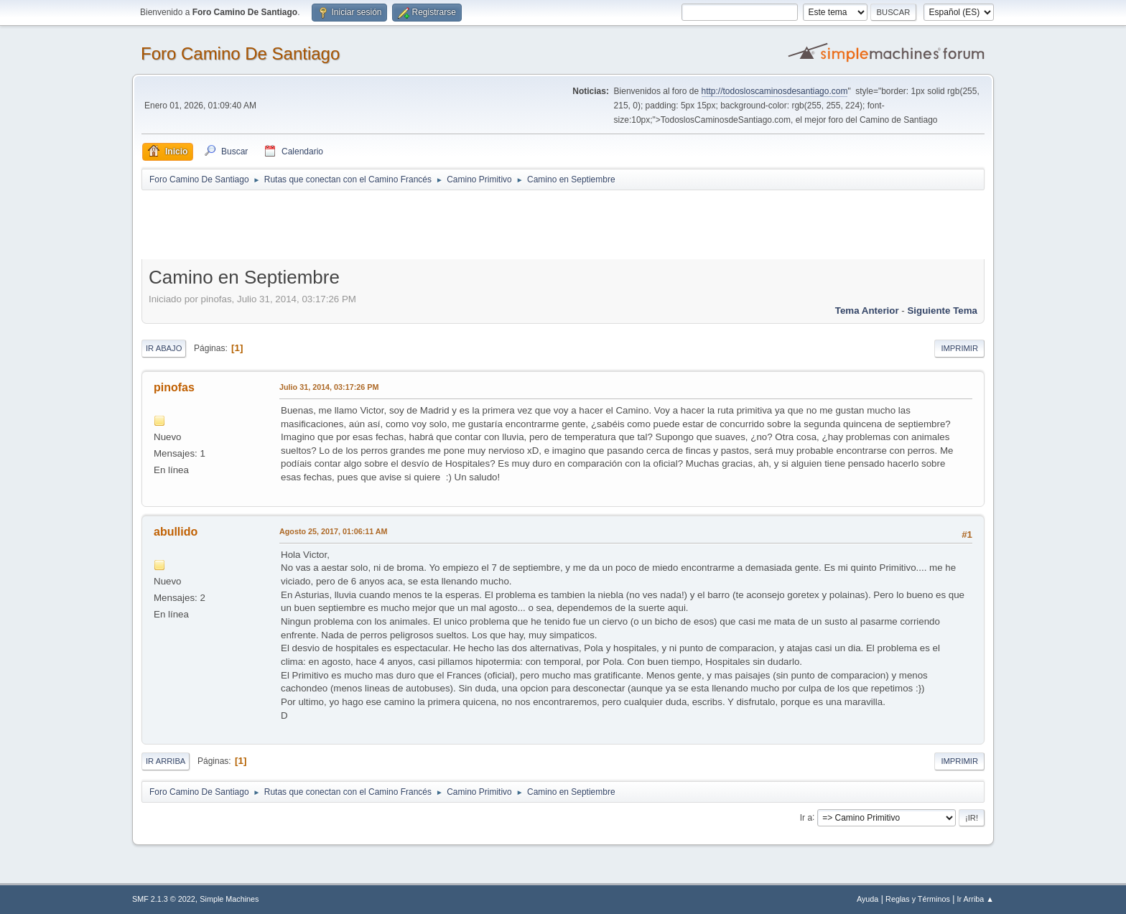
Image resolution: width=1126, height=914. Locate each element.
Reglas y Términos (917, 899)
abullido (175, 532)
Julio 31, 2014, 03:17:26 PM (328, 387)
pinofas (174, 387)
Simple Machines (229, 899)
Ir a (806, 817)
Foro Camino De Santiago (240, 53)
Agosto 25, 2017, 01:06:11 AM (333, 531)
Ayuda (867, 899)
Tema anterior (867, 310)
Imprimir (959, 348)
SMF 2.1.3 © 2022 (163, 899)
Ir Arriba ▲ (975, 899)
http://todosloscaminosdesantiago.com (775, 91)
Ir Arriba (165, 761)
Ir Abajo (164, 348)
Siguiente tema (942, 310)
